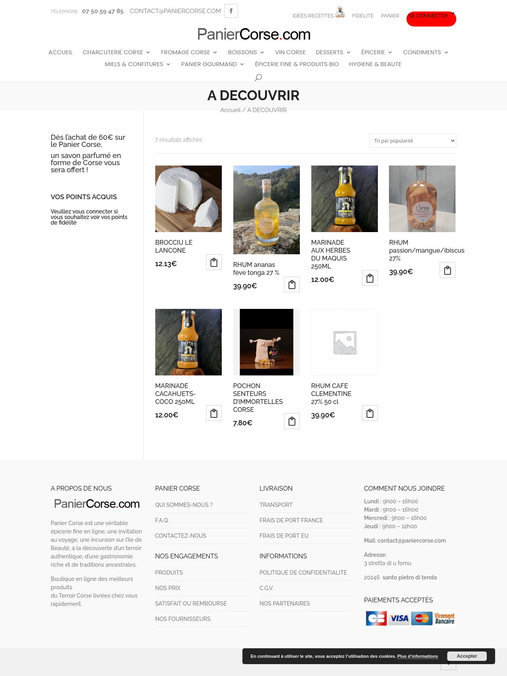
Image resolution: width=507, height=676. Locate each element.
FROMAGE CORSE (185, 52)
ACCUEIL (60, 52)
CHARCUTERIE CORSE (113, 52)
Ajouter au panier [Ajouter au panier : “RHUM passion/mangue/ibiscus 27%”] (448, 270)
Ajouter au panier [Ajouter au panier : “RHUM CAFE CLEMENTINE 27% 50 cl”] (370, 413)
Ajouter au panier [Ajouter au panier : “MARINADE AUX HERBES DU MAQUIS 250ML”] (370, 278)
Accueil (230, 110)
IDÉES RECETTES (318, 12)
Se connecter (428, 16)
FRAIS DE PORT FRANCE (291, 520)
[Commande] (412, 141)
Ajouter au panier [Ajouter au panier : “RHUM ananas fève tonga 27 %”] (292, 284)
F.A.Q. (162, 520)
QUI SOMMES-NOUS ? (184, 505)
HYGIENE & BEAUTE (375, 64)
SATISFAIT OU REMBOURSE (191, 603)
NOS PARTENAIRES (284, 603)
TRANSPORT (275, 505)
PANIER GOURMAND (209, 64)
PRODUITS (169, 572)
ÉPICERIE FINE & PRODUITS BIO (297, 64)
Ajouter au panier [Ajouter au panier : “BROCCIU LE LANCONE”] (214, 262)
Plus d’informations (417, 656)
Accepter (467, 656)
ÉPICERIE (373, 52)
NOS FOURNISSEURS (183, 619)
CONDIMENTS (422, 52)
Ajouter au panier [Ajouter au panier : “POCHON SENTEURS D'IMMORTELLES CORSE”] (292, 421)
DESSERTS (329, 52)
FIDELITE (363, 16)
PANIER (390, 16)
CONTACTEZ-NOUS (180, 536)
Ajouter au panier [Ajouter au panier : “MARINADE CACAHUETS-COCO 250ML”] (214, 413)
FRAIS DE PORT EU (284, 536)
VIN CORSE (290, 52)
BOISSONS (242, 52)
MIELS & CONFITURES (134, 64)
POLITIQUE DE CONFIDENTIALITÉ (303, 572)
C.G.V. (266, 588)
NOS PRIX (168, 588)
